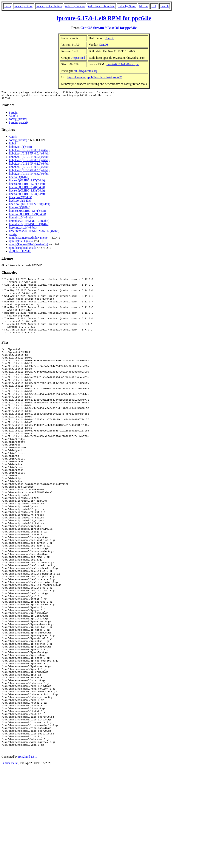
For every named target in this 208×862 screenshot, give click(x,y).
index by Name (127, 6)
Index (7, 6)
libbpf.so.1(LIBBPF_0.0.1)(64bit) (29, 151)
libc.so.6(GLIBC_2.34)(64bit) (27, 195)
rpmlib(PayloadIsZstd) (22, 249)
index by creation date (101, 6)
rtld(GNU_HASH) (20, 252)
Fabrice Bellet (9, 857)
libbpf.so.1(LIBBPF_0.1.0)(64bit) (29, 165)
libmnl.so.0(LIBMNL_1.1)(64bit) (29, 225)
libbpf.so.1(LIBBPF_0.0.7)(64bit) (29, 161)
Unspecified (77, 57)
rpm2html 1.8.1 (27, 850)
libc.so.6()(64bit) (19, 178)
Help (154, 6)
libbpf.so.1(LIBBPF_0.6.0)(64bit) (29, 175)
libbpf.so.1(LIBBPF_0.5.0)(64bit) (29, 172)
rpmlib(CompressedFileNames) (28, 239)
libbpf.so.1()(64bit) (20, 148)
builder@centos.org (85, 70)
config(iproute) (18, 120)
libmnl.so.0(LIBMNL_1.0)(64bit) (29, 222)
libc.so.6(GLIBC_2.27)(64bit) (27, 185)
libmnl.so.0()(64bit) (21, 219)
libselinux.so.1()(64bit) (23, 229)
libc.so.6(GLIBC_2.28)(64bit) (27, 188)
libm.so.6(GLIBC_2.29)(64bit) (27, 215)
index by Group (23, 6)
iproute (13, 113)
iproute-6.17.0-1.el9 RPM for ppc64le (104, 18)
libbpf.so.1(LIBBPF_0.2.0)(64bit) (29, 168)
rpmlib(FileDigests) (21, 242)
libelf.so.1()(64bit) (20, 202)
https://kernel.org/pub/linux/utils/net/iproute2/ (94, 77)
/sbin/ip (13, 117)
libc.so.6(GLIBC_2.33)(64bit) (27, 192)
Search (165, 6)
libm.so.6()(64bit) (19, 209)
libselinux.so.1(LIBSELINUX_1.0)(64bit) (34, 232)
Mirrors (143, 6)
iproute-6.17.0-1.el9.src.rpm (122, 64)
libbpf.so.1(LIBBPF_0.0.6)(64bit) (29, 158)
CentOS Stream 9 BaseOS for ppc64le (108, 28)
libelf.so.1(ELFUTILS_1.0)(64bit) (29, 205)
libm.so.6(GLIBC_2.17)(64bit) (27, 212)
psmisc (13, 236)
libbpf (12, 145)
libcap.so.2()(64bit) (20, 198)
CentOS (109, 38)
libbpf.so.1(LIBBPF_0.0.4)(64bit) (29, 155)
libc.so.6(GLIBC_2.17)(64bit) (27, 182)
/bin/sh (13, 138)
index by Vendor (75, 6)
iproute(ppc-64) (18, 123)
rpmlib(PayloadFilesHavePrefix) (28, 246)
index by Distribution (49, 6)
